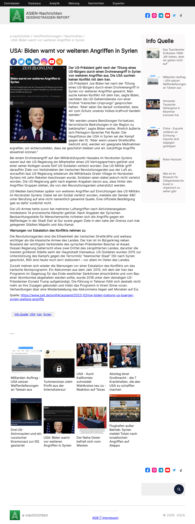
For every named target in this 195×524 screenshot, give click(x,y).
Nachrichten (96, 3)
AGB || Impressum (105, 518)
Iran (39, 314)
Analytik (55, 3)
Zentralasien (12, 3)
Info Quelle (21, 314)
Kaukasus (34, 3)
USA (32, 314)
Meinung (74, 3)
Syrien (47, 314)
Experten (118, 3)
